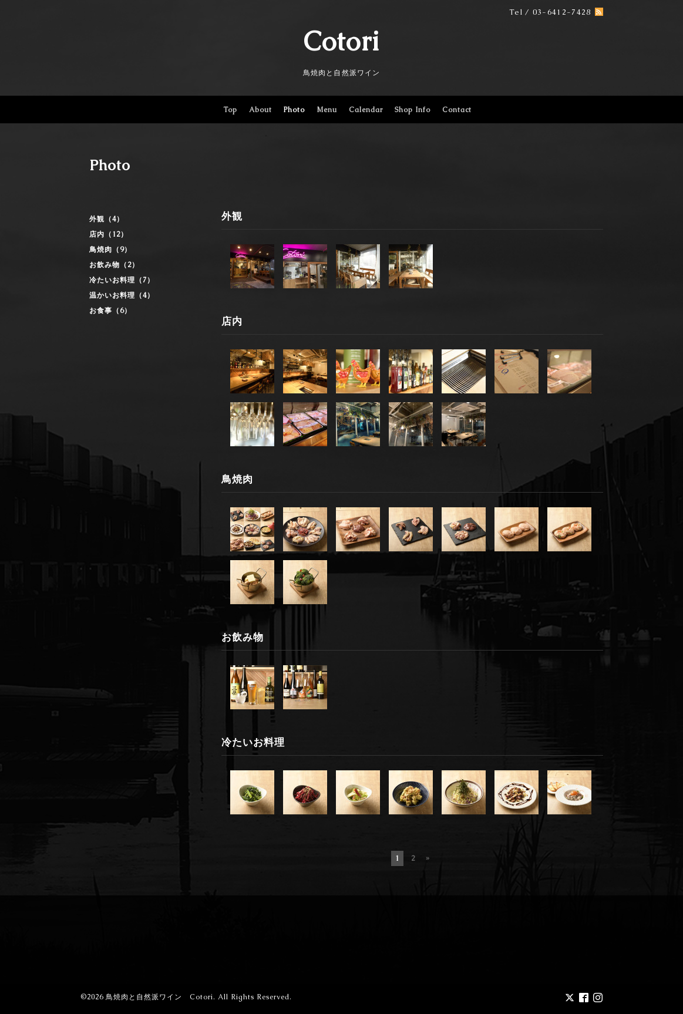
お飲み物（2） (114, 264)
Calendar (366, 109)
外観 (232, 216)
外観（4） (106, 219)
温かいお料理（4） (121, 295)
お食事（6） (110, 310)
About (260, 109)
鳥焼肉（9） (110, 249)
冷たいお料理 (253, 742)
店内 (232, 321)
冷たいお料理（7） (121, 280)
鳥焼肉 (237, 479)
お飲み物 (242, 637)
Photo (294, 109)
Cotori (341, 41)
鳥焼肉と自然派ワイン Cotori (159, 997)
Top (230, 109)
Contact (457, 109)
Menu (327, 109)
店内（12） (108, 234)
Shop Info (412, 109)
